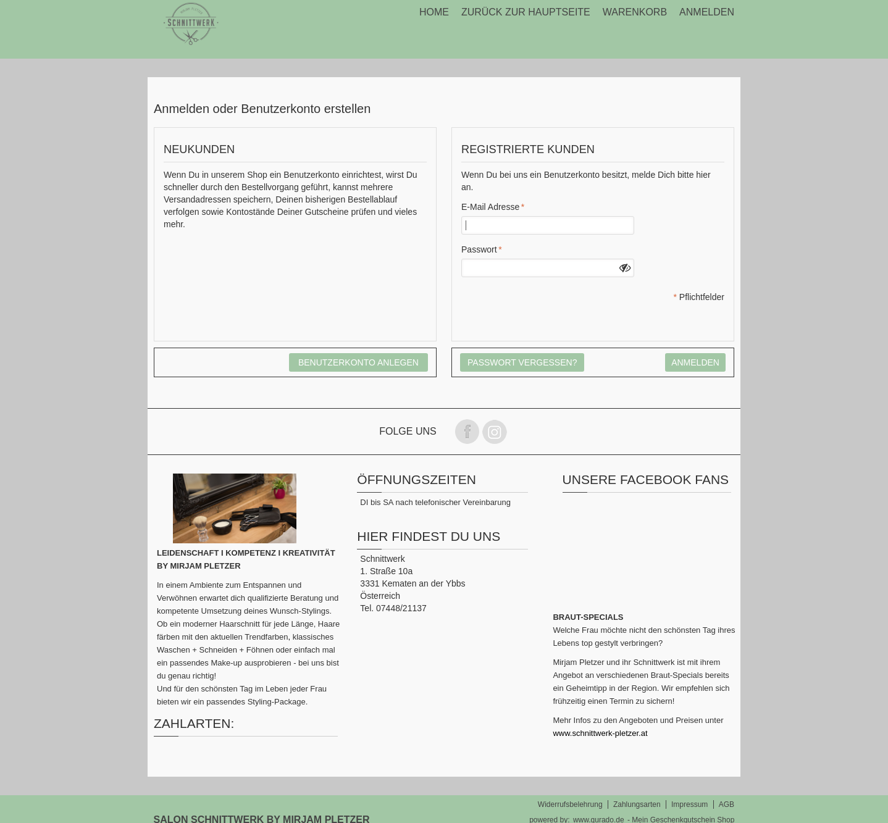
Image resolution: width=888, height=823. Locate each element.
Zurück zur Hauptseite (525, 12)
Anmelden (706, 12)
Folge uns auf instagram (494, 431)
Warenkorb (635, 12)
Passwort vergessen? (522, 362)
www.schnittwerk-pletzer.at (600, 733)
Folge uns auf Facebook (466, 431)
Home (434, 12)
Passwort (479, 249)
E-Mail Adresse (490, 207)
